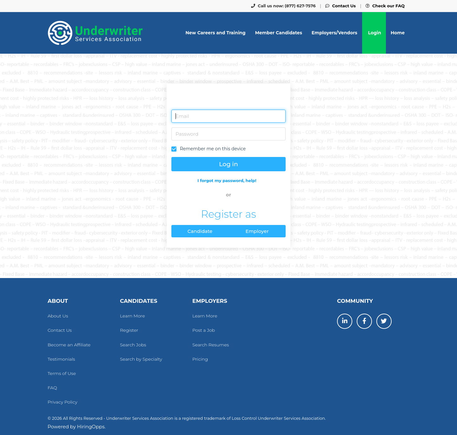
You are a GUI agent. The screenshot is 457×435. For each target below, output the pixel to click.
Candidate (200, 231)
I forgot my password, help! (226, 180)
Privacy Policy (62, 402)
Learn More (132, 316)
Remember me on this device (212, 149)
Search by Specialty (141, 359)
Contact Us (60, 330)
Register (129, 330)
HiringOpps (91, 427)
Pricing (200, 359)
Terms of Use (62, 373)
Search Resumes (210, 345)
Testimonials (61, 359)
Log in (228, 164)
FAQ (52, 388)
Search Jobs (133, 345)
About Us (58, 316)
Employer (256, 231)
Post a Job (203, 330)
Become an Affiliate (69, 345)
